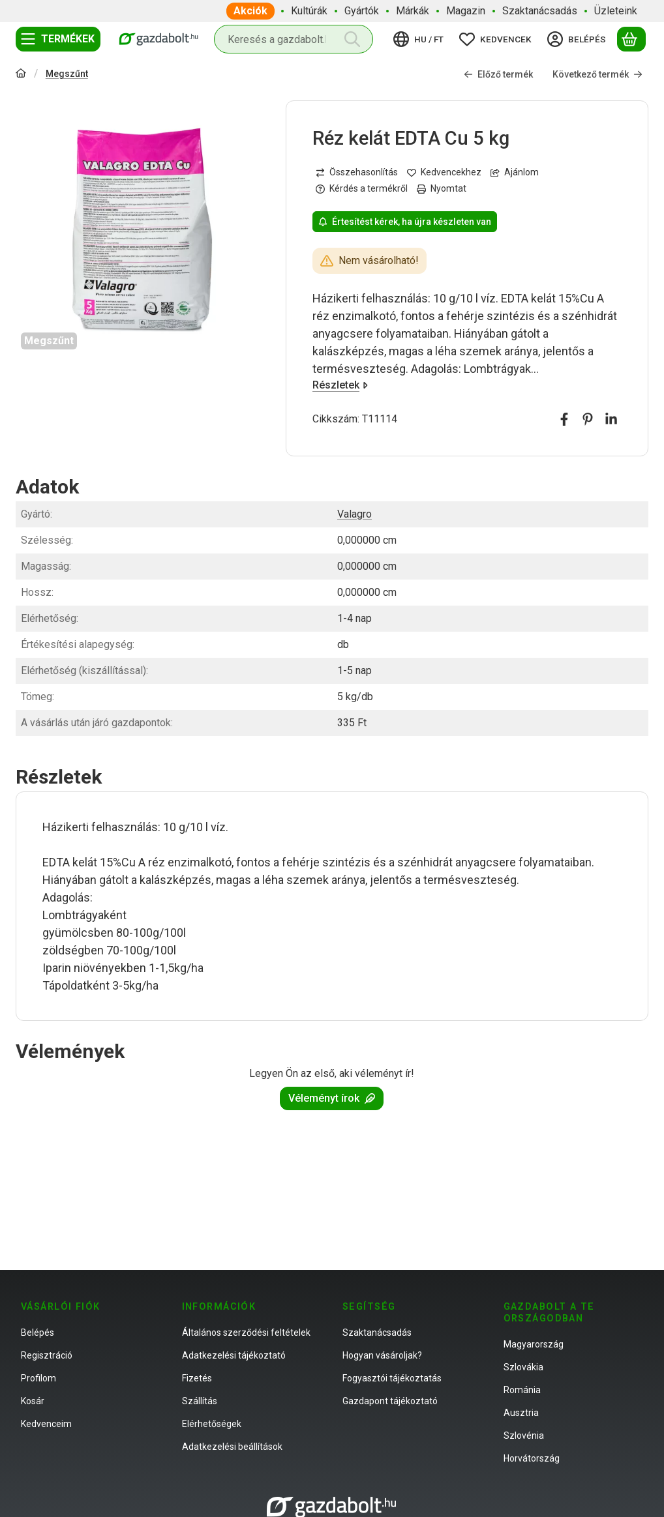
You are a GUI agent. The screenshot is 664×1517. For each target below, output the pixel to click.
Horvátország (532, 1458)
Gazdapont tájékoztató (390, 1401)
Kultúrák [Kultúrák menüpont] (309, 11)
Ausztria (521, 1412)
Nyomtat (441, 188)
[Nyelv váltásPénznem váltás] (420, 39)
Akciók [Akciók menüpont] (250, 11)
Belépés (37, 1332)
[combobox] (293, 39)
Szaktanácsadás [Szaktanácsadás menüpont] (539, 11)
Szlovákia (523, 1367)
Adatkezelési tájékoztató (234, 1355)
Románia (522, 1390)
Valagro (354, 514)
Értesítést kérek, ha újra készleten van (404, 221)
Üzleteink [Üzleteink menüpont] (615, 11)
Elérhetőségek (211, 1424)
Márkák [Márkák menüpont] (412, 11)
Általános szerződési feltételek (246, 1332)
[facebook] (564, 419)
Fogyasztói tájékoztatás (392, 1378)
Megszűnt (67, 73)
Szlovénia (524, 1435)
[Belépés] (578, 39)
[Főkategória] (21, 74)
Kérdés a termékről (362, 188)
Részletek (340, 385)
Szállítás (199, 1401)
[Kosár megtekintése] (631, 39)
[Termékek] (58, 39)
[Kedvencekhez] (444, 172)
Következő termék (597, 74)
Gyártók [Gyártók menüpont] (361, 11)
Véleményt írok (331, 1098)
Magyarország (534, 1344)
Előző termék (498, 74)
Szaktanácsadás (377, 1332)
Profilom (38, 1378)
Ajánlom (514, 172)
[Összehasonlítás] (356, 172)
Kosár (32, 1401)
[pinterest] (587, 419)
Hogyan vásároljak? (382, 1355)
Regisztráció (46, 1355)
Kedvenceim (46, 1424)
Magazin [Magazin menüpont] (465, 11)
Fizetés (197, 1378)
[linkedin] (611, 419)
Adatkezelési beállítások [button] (232, 1446)
